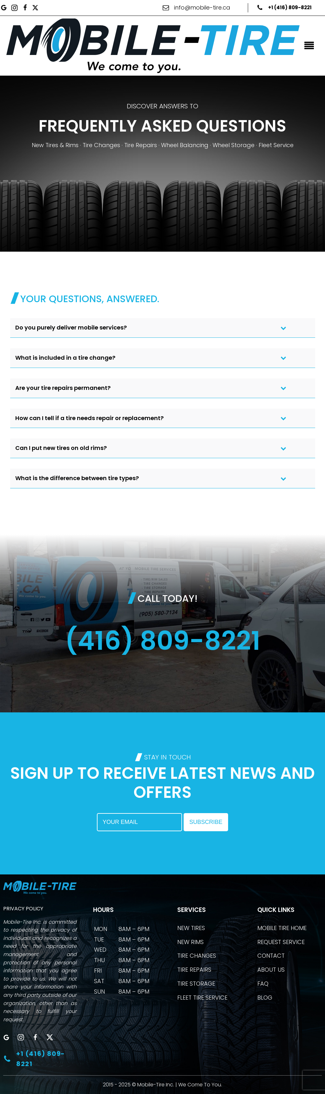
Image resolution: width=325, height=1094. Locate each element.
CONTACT (271, 956)
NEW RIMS (190, 942)
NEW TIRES (191, 928)
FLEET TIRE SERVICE (202, 998)
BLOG (264, 998)
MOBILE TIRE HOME (282, 928)
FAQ (262, 984)
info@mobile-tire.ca (202, 7)
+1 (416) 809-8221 (290, 7)
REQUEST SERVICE (281, 942)
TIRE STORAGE (196, 984)
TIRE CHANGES (196, 956)
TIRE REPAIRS (194, 970)
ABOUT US (271, 970)
